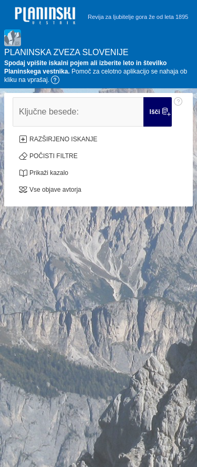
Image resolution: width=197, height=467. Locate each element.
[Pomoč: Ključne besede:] (178, 112)
